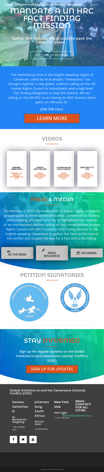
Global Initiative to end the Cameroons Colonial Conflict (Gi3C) (47, 392)
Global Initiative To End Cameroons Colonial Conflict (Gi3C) (44, 4)
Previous (8, 302)
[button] (52, 55)
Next (96, 302)
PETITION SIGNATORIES (52, 275)
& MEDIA (52, 199)
